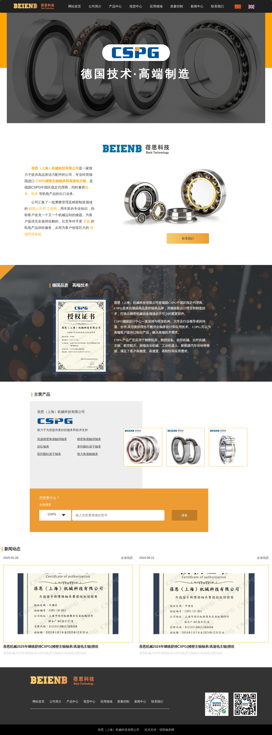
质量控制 (176, 6)
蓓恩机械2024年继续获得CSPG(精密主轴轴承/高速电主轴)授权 (186, 646)
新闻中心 (197, 6)
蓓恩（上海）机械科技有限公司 (55, 168)
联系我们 (217, 6)
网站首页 (74, 6)
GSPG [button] (52, 514)
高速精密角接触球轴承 (52, 439)
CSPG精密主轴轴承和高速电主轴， (62, 181)
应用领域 (156, 6)
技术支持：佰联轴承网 (159, 729)
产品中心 (115, 6)
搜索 (184, 515)
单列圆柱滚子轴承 (89, 446)
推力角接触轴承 (87, 454)
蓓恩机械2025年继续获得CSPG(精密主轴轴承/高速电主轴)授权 (50, 646)
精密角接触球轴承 (89, 439)
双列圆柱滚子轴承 (49, 454)
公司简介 (95, 6)
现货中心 (135, 6)
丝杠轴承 (43, 446)
